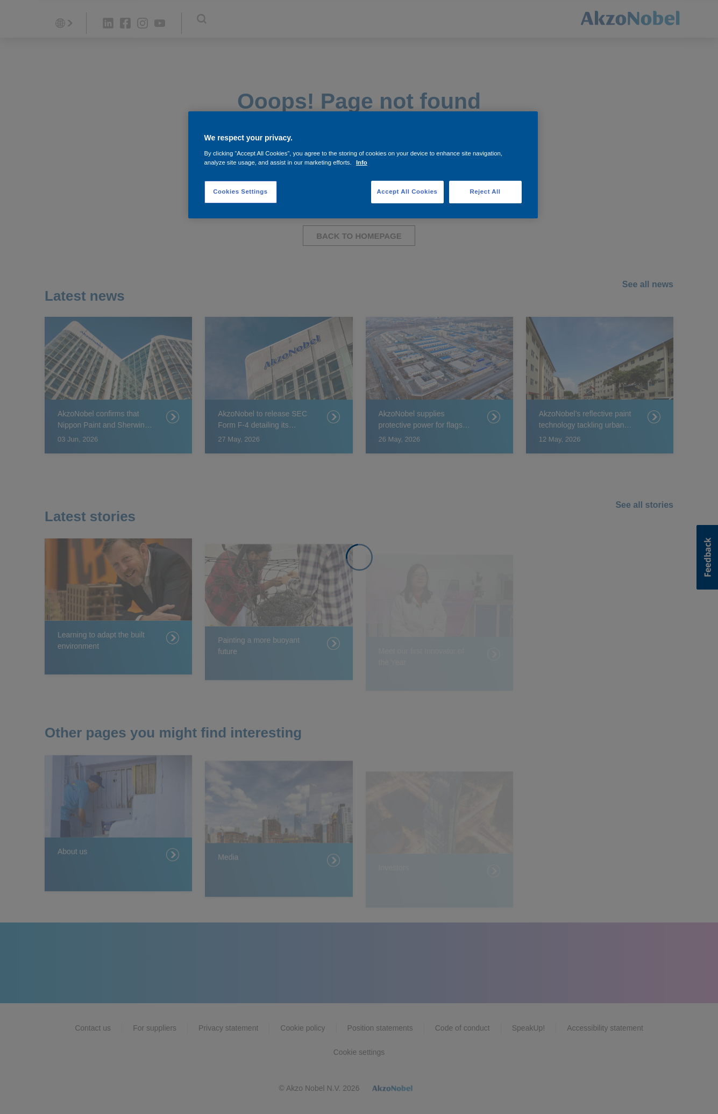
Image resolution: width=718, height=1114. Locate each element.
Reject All (485, 191)
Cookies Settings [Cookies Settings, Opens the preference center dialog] (240, 191)
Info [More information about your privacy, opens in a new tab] (361, 162)
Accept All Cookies (407, 191)
